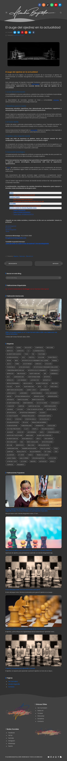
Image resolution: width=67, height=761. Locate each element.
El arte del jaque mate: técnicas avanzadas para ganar (22, 590)
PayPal (10, 746)
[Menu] (6, 13)
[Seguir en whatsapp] (51, 5)
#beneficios (29, 256)
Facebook (11, 733)
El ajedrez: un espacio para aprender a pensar (20, 668)
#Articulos (22, 256)
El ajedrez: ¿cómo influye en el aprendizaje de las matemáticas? (25, 629)
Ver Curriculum (13, 681)
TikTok (10, 735)
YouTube (11, 738)
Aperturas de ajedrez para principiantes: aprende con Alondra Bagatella (28, 550)
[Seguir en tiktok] (47, 5)
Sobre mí (40, 711)
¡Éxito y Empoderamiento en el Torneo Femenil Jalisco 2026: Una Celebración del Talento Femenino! (31, 333)
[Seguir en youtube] (55, 5)
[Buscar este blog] (33, 277)
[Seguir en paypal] (60, 5)
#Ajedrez (15, 256)
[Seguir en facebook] (39, 5)
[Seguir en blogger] (61, 757)
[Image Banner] (18, 711)
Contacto (11, 687)
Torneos (40, 713)
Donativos (40, 719)
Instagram (11, 741)
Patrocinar (40, 716)
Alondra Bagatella (14, 684)
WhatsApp (11, 743)
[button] (14, 32)
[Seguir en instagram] (43, 5)
